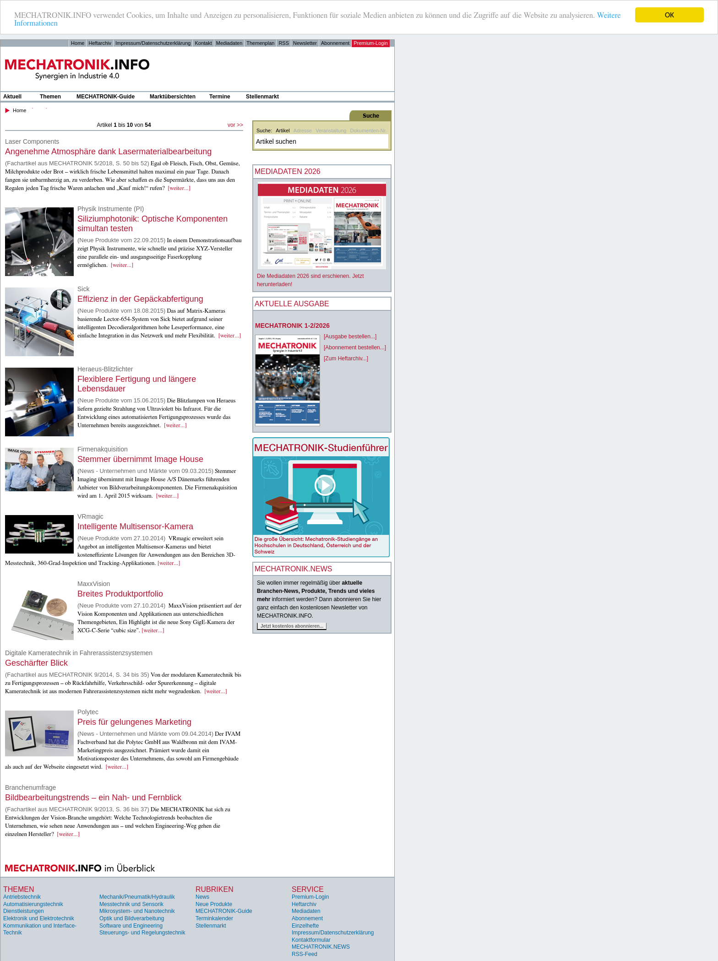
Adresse (303, 130)
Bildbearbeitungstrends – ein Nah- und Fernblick (93, 797)
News (202, 897)
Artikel (283, 130)
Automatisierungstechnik (33, 904)
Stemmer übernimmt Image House (140, 459)
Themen (50, 96)
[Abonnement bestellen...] (355, 347)
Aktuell (12, 96)
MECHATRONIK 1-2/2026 (292, 325)
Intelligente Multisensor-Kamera (135, 526)
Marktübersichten (173, 96)
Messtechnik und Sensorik (131, 904)
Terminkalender (214, 918)
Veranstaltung (330, 130)
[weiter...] (179, 188)
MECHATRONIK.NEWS (321, 947)
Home (77, 43)
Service (308, 889)
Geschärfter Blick (36, 663)
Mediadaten (229, 43)
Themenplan (260, 43)
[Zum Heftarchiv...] (346, 358)
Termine (219, 96)
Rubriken (215, 889)
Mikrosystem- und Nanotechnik (137, 911)
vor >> (235, 125)
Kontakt (203, 43)
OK (669, 15)
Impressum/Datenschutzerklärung (152, 43)
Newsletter (305, 43)
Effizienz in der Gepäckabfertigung (140, 299)
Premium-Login (371, 43)
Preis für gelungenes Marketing (134, 722)
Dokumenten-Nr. (368, 130)
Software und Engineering (131, 925)
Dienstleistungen (23, 911)
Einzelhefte (305, 925)
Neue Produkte (214, 904)
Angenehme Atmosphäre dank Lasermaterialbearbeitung (108, 151)
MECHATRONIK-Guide (105, 96)
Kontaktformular (311, 940)
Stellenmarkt (262, 96)
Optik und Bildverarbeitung (131, 918)
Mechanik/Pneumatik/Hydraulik (137, 897)
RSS (283, 43)
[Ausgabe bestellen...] (350, 336)
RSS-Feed (304, 954)
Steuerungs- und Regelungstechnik (142, 932)
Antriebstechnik (22, 897)
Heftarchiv (99, 43)
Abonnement (335, 43)
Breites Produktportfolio (120, 593)
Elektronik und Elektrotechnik (38, 918)
